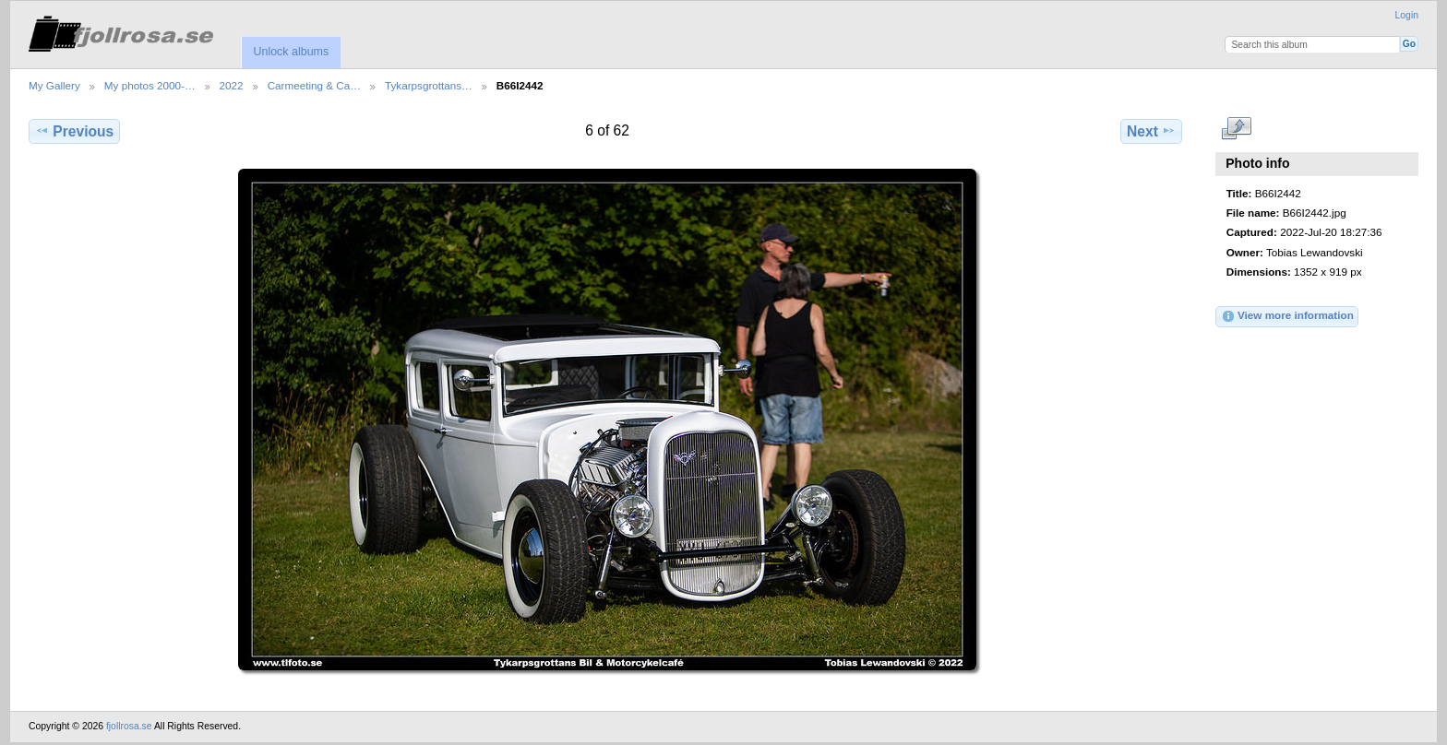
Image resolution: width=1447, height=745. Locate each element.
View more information (1287, 316)
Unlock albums (291, 51)
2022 (232, 85)
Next (1151, 131)
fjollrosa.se (129, 726)
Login (1406, 15)
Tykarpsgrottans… (428, 85)
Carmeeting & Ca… (314, 85)
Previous (74, 131)
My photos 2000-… (150, 85)
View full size (1236, 129)
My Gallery (54, 85)
